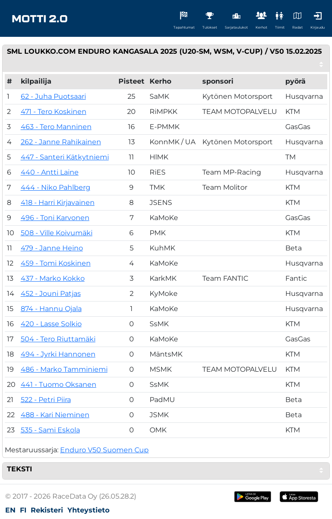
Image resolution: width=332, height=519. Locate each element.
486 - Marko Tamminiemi (64, 369)
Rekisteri (47, 510)
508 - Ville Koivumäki (57, 233)
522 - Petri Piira (46, 400)
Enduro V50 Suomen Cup (104, 450)
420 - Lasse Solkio (51, 324)
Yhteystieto (88, 510)
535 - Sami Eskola (50, 430)
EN (10, 510)
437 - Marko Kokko (53, 278)
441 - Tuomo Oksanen (58, 384)
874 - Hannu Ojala (51, 309)
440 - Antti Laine (50, 172)
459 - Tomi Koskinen (56, 263)
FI (23, 510)
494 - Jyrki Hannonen (58, 354)
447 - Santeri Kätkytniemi (65, 157)
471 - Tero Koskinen (53, 111)
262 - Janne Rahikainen (61, 142)
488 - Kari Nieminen (55, 415)
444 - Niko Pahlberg (55, 187)
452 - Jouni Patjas (51, 293)
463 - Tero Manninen (56, 127)
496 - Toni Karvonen (55, 218)
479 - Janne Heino (52, 248)
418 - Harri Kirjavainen (58, 202)
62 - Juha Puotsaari (53, 96)
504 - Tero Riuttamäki (58, 339)
